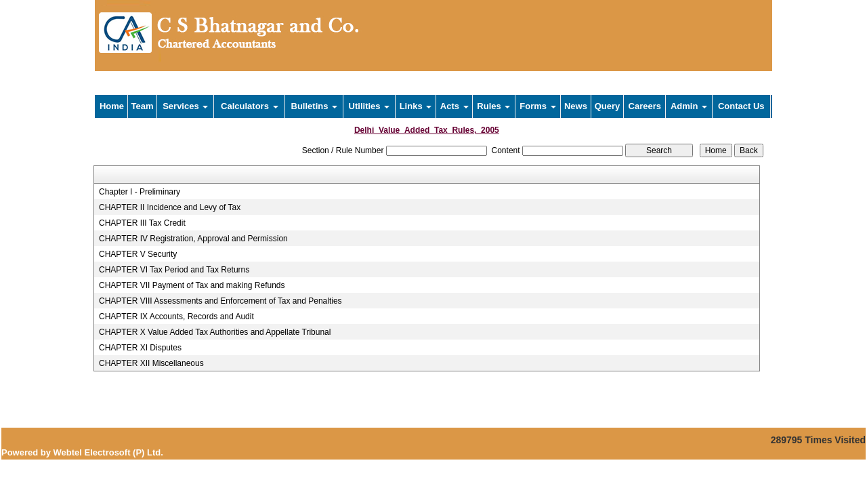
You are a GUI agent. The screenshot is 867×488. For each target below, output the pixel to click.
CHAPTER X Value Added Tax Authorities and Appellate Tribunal (215, 332)
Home (112, 106)
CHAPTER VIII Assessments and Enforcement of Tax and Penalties (220, 301)
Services (185, 106)
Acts (454, 106)
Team (142, 106)
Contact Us (741, 106)
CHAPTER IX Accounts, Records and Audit (176, 316)
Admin (689, 106)
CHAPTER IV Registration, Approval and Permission (193, 238)
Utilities (369, 106)
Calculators (249, 106)
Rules (493, 106)
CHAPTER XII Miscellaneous (151, 363)
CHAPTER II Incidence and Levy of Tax (169, 207)
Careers (645, 106)
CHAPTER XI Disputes (140, 347)
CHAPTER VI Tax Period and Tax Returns (174, 269)
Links (416, 106)
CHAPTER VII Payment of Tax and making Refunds (192, 285)
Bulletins (314, 106)
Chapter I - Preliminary (139, 192)
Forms (537, 106)
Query (607, 106)
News (575, 106)
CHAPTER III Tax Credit (142, 223)
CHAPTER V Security (138, 254)
